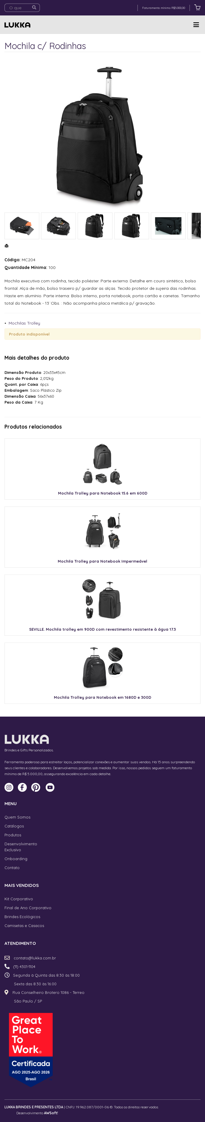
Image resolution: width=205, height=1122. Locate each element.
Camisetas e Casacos (24, 925)
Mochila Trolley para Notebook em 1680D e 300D (102, 697)
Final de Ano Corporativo (27, 907)
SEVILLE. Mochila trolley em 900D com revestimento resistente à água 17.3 (102, 629)
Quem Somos (17, 817)
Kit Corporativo (18, 898)
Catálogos (14, 826)
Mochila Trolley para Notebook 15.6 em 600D (102, 493)
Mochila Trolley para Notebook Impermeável (102, 561)
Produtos (12, 835)
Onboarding (15, 858)
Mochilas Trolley (24, 323)
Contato (12, 867)
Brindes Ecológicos (22, 916)
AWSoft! (51, 1113)
